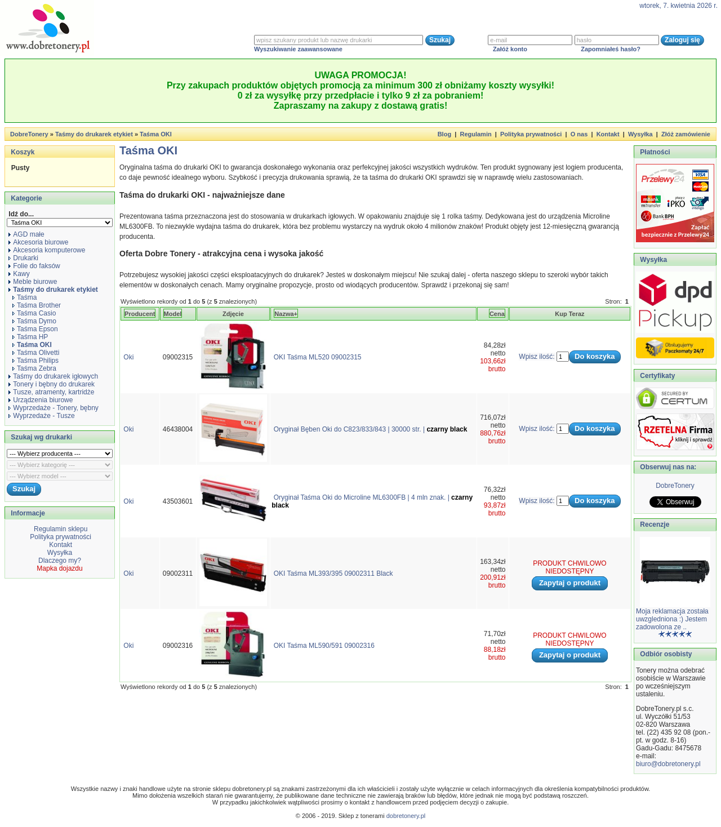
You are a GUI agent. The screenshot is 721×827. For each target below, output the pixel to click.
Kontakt (608, 134)
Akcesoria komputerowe (46, 250)
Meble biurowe (32, 282)
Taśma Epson (35, 329)
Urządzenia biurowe (40, 400)
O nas (579, 134)
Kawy (18, 274)
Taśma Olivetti (35, 353)
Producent (139, 313)
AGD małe (26, 234)
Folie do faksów (34, 266)
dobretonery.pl (406, 815)
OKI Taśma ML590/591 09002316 (324, 646)
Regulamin (475, 134)
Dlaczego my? (59, 560)
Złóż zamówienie (685, 134)
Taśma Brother (36, 305)
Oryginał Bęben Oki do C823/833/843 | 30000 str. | (371, 429)
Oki (128, 357)
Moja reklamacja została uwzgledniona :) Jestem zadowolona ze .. (672, 619)
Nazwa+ (285, 313)
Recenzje (653, 524)
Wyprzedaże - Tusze (41, 416)
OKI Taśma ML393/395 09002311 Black (333, 573)
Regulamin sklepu (60, 529)
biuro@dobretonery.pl (668, 764)
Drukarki (23, 258)
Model (173, 313)
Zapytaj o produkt (569, 583)
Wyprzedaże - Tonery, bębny (53, 408)
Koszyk (22, 152)
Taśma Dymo (34, 321)
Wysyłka (640, 134)
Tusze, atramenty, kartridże (51, 392)
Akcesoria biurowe (38, 242)
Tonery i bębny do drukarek (51, 384)
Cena (497, 313)
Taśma (24, 297)
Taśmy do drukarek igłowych (53, 376)
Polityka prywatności (531, 134)
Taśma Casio (34, 313)
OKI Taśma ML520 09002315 (318, 357)
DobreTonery (675, 486)
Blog (444, 134)
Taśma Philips (35, 360)
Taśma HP (30, 337)
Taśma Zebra (34, 368)
